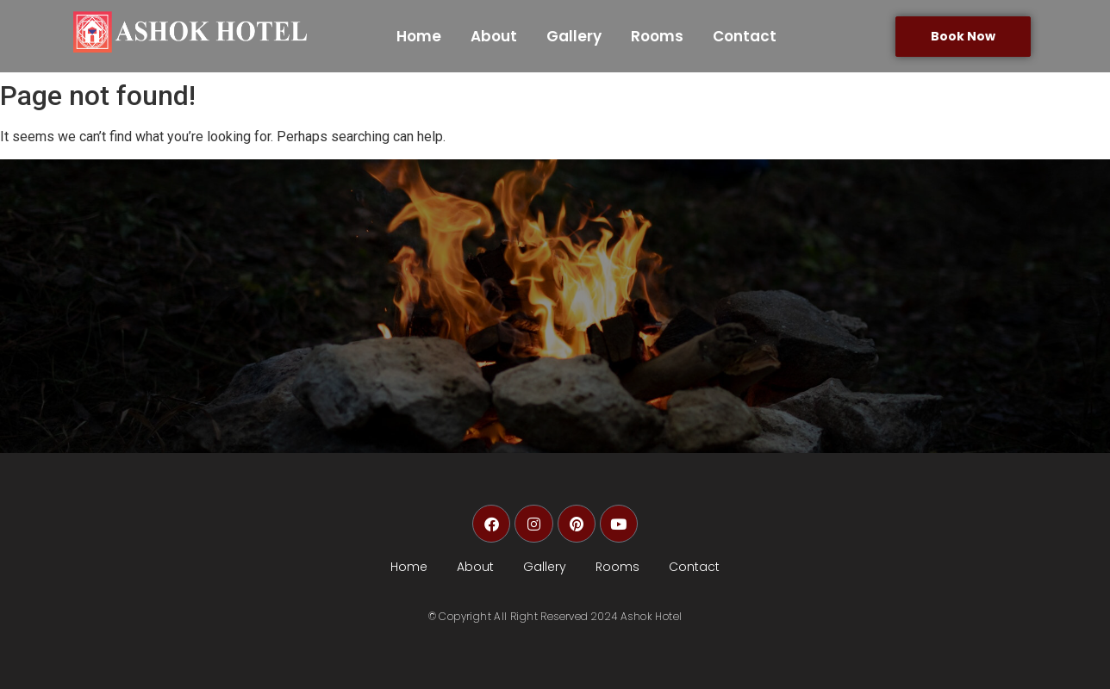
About (494, 36)
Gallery (574, 36)
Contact (744, 36)
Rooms (657, 36)
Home (418, 36)
